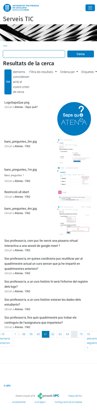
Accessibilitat (19, 402)
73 (81, 334)
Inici (5, 45)
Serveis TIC (18, 19)
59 (31, 334)
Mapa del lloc (75, 395)
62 (52, 334)
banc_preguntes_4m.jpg (20, 208)
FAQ (27, 146)
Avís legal (39, 402)
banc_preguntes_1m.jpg (20, 169)
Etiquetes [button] (87, 72)
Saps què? (31, 107)
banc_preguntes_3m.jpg (20, 141)
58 (23, 334)
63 (60, 334)
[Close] (90, 7)
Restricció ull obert (16, 192)
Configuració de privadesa (68, 402)
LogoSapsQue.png (16, 102)
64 (67, 334)
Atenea (19, 107)
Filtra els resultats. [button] (41, 72)
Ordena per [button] (67, 72)
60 (38, 334)
